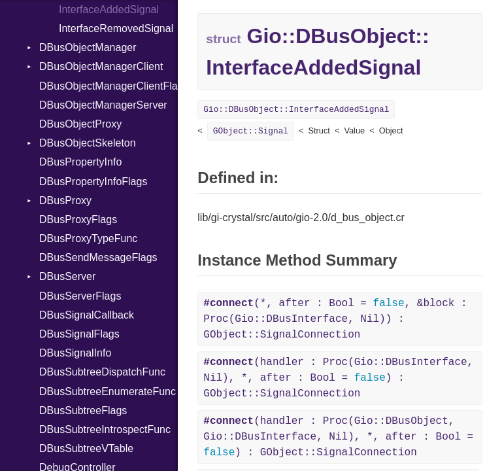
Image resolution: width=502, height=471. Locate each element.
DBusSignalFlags (79, 334)
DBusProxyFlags (78, 219)
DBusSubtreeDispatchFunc (102, 371)
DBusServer (67, 276)
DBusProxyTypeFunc (88, 238)
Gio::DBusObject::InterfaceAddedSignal (296, 109)
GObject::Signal (250, 131)
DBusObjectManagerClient (101, 66)
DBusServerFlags (80, 296)
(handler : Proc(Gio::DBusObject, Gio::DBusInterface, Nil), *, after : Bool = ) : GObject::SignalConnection (338, 437)
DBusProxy (65, 200)
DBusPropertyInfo (80, 161)
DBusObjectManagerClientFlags (108, 86)
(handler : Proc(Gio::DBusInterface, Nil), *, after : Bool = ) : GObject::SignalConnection (338, 378)
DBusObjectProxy (80, 124)
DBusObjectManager (88, 47)
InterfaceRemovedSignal (116, 28)
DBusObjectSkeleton (87, 142)
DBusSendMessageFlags (98, 257)
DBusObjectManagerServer (103, 105)
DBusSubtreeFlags (83, 410)
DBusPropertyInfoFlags (93, 181)
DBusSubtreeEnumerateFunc (107, 391)
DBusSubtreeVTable (86, 448)
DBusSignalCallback (86, 315)
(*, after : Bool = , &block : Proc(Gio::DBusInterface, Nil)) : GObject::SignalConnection (335, 319)
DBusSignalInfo (75, 352)
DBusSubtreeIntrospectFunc (105, 429)
